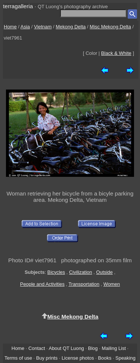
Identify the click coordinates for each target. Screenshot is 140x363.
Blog (93, 348)
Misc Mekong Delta (110, 26)
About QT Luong (66, 348)
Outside (104, 272)
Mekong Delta (70, 26)
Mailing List (114, 348)
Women (111, 284)
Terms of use (18, 358)
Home (10, 26)
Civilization (80, 272)
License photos (78, 358)
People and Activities (42, 284)
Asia (25, 26)
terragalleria (18, 6)
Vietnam (43, 26)
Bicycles (56, 272)
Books (104, 358)
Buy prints (46, 358)
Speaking (125, 358)
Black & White (116, 53)
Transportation (83, 284)
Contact (36, 348)
